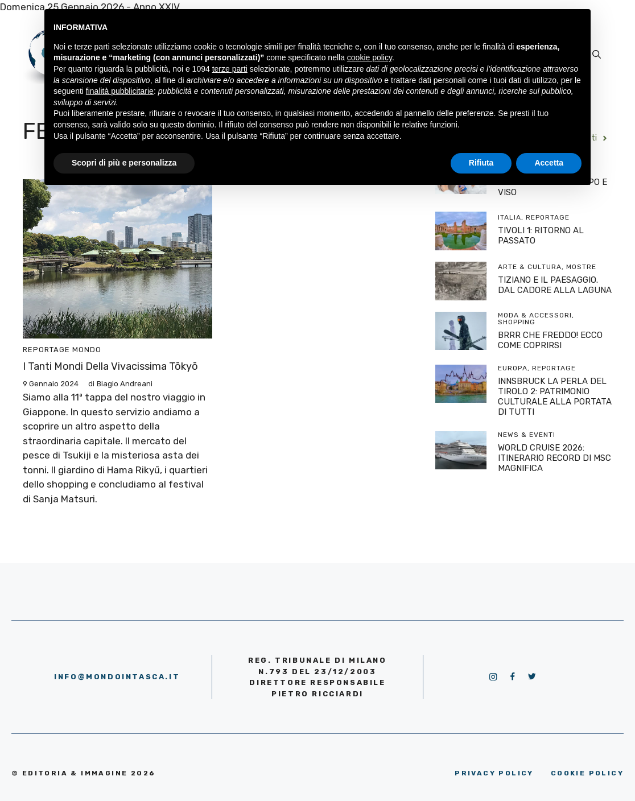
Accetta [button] (548, 162)
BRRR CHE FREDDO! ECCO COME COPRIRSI (550, 340)
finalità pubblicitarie (120, 91)
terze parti (230, 68)
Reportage (46, 349)
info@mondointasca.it (117, 676)
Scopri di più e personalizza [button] (124, 162)
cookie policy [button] (369, 57)
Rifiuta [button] (481, 162)
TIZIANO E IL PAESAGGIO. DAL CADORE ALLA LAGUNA (555, 285)
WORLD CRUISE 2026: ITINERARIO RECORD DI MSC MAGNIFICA (554, 458)
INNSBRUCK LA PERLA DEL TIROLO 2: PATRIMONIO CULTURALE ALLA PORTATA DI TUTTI (555, 396)
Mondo (86, 349)
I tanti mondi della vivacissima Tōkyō (110, 366)
